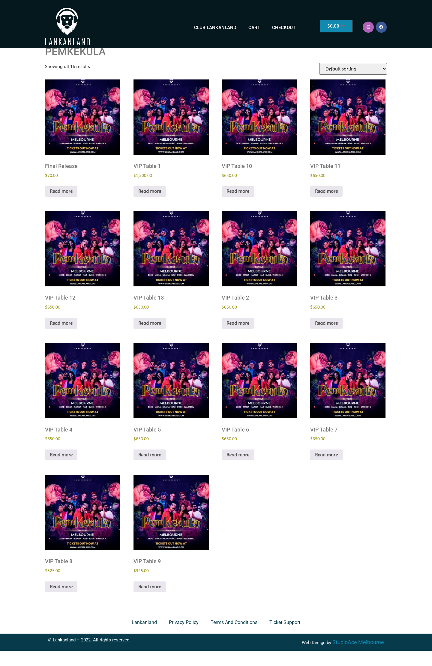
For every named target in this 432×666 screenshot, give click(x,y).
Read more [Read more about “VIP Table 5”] (149, 470)
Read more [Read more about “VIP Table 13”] (149, 338)
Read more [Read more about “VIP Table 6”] (237, 470)
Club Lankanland (215, 27)
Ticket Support (284, 638)
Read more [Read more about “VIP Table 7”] (326, 470)
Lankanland (144, 638)
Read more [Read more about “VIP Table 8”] (61, 602)
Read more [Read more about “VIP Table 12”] (61, 338)
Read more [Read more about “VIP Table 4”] (61, 470)
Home (52, 52)
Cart (254, 27)
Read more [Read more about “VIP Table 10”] (237, 206)
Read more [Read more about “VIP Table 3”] (326, 338)
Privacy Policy (184, 638)
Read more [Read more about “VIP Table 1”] (149, 206)
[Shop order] (353, 84)
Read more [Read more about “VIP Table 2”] (237, 338)
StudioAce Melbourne (358, 657)
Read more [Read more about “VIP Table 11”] (326, 206)
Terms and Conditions (234, 638)
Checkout (284, 27)
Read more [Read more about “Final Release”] (61, 206)
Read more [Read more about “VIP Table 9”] (149, 602)
